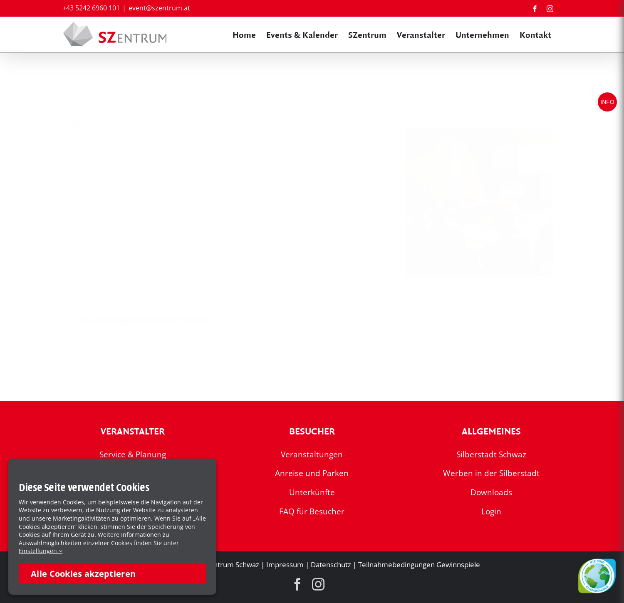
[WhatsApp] (523, 320)
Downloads (491, 492)
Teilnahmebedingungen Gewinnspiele (419, 564)
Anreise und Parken (312, 473)
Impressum (285, 564)
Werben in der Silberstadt (491, 473)
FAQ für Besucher (311, 511)
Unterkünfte (312, 492)
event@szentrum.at (159, 7)
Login (491, 511)
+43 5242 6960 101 (91, 7)
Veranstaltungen (312, 454)
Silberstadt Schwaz (491, 454)
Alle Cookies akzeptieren (83, 573)
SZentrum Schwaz (230, 564)
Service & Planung (132, 454)
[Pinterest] (537, 320)
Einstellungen (40, 551)
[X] (508, 320)
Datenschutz (331, 564)
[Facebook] (493, 320)
